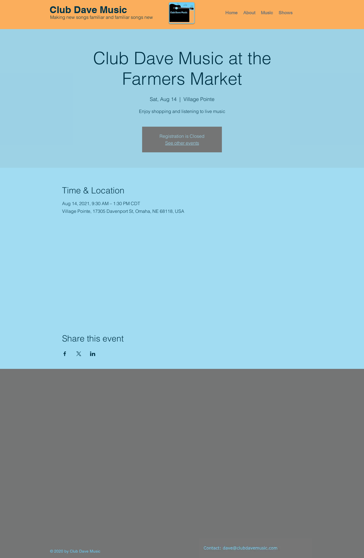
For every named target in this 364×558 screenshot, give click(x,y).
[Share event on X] (78, 353)
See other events (182, 143)
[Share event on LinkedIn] (92, 353)
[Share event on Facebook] (65, 353)
